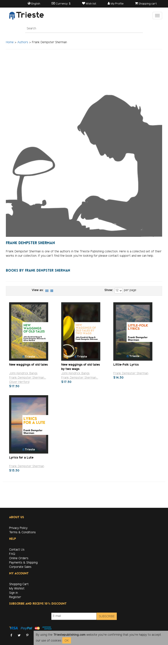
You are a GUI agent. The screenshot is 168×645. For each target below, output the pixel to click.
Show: (108, 290)
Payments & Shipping (23, 563)
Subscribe (107, 616)
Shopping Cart (19, 584)
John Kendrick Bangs (23, 373)
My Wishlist (17, 589)
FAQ (12, 554)
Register (15, 597)
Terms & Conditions (22, 532)
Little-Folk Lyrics (126, 365)
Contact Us (17, 550)
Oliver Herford (19, 382)
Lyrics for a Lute (21, 458)
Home (10, 42)
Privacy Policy (18, 528)
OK (66, 641)
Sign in (13, 593)
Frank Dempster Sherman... (27, 378)
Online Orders (18, 558)
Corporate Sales (20, 567)
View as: (38, 290)
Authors (22, 42)
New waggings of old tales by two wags (80, 367)
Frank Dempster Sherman (130, 373)
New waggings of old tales (28, 365)
